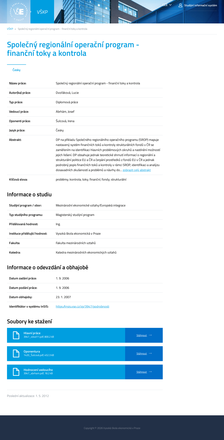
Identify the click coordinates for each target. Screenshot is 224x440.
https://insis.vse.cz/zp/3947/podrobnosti (82, 306)
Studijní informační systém (197, 5)
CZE (165, 4)
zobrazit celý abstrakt (137, 170)
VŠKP (42, 11)
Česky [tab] (16, 70)
